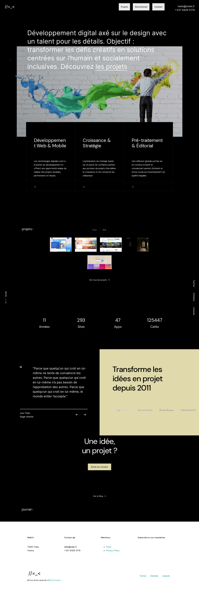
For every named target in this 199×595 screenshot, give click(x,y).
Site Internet (141, 7)
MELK (49, 580)
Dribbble (194, 297)
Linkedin (194, 311)
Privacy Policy (113, 550)
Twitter (194, 283)
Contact (158, 7)
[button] (50, 251)
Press (108, 547)
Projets (124, 7)
